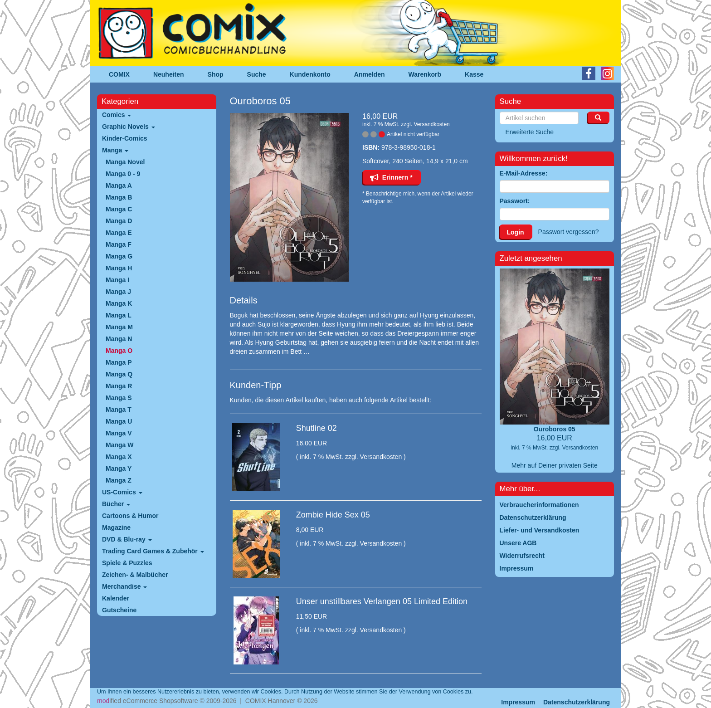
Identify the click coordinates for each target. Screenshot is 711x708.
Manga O (119, 350)
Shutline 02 (316, 428)
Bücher (116, 504)
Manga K (119, 303)
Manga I (117, 279)
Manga (115, 150)
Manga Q (119, 374)
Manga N (119, 338)
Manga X (119, 456)
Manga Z (118, 480)
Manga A (119, 185)
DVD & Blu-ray (127, 539)
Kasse (474, 74)
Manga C (119, 209)
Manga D (119, 221)
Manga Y (118, 468)
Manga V (119, 433)
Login (515, 232)
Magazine (116, 527)
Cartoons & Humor (130, 515)
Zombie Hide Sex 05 (333, 514)
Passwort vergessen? (568, 231)
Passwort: (515, 201)
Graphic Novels (128, 126)
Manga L (118, 315)
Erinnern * (391, 177)
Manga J (118, 291)
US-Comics (122, 492)
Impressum (518, 702)
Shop (216, 74)
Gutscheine (119, 610)
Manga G (119, 256)
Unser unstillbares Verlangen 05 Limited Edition (382, 601)
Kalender (115, 598)
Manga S (119, 397)
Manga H (119, 268)
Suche (256, 74)
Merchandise (124, 586)
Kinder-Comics (124, 138)
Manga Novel (125, 162)
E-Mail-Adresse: (524, 173)
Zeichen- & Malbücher (135, 574)
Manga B (119, 197)
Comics (116, 114)
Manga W (119, 445)
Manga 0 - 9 (123, 173)
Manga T (118, 409)
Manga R (119, 386)
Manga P (119, 362)
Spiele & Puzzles (127, 562)
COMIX (119, 74)
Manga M (119, 327)
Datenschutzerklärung (576, 702)
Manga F (118, 244)
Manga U (119, 421)
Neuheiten (168, 74)
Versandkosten (431, 124)
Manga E (119, 232)
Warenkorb (425, 74)
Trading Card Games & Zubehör (153, 551)
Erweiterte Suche (530, 132)
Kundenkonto (310, 74)
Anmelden (369, 74)
